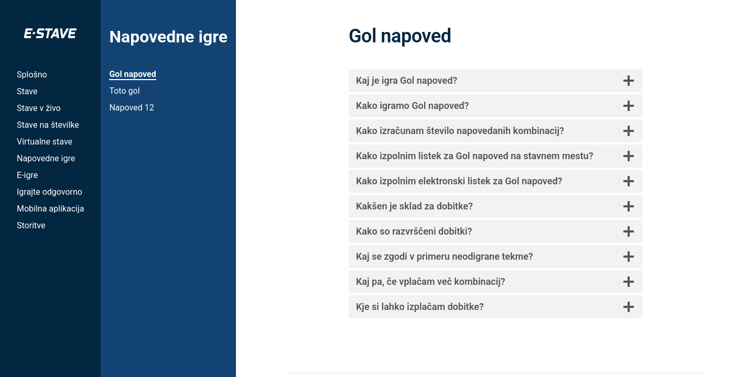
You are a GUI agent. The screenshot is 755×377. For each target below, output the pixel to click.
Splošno (32, 75)
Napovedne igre (46, 158)
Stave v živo (39, 108)
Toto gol (124, 91)
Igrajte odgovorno (49, 192)
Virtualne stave (44, 142)
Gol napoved (132, 74)
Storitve (31, 225)
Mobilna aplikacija (50, 209)
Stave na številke (48, 125)
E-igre (27, 175)
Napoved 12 (131, 108)
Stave (27, 91)
